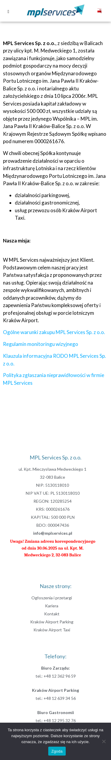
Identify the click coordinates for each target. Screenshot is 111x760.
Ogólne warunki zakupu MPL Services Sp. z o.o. (54, 332)
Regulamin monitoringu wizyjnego (40, 344)
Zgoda (56, 751)
